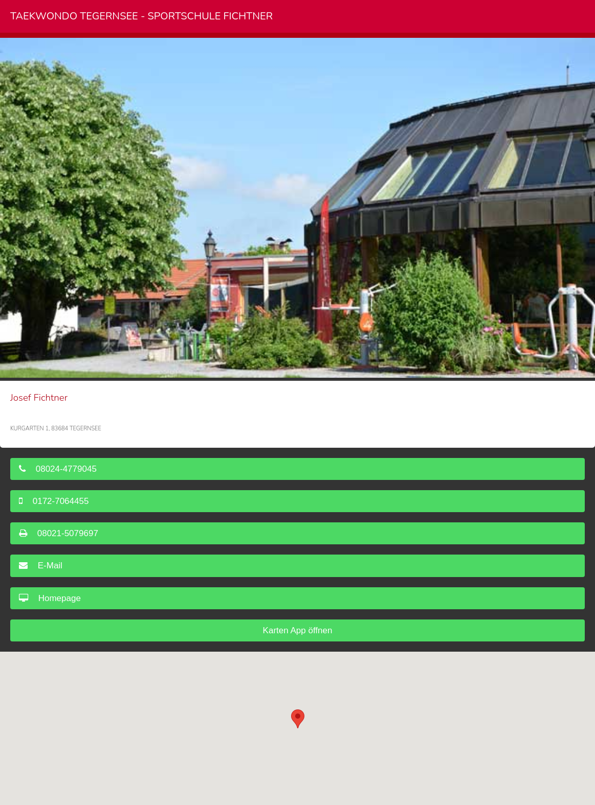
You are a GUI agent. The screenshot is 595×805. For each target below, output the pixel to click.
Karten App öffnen (298, 630)
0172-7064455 (54, 501)
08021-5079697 (58, 533)
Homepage (50, 598)
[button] (297, 718)
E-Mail (40, 565)
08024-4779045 (58, 469)
